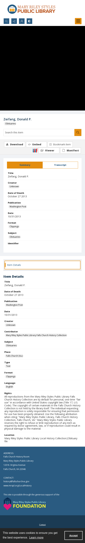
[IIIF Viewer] (48, 150)
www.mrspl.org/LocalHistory (17, 485)
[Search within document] (77, 132)
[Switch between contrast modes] (29, 21)
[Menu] (78, 21)
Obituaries (10, 123)
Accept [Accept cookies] (73, 535)
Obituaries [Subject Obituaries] (15, 236)
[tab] (24, 165)
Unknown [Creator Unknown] (14, 186)
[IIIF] (35, 150)
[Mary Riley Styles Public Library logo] (31, 9)
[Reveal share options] (14, 21)
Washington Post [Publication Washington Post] (18, 206)
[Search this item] (39, 132)
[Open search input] (6, 21)
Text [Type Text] (8, 366)
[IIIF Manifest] (70, 150)
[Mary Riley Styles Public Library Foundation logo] (24, 504)
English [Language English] (9, 386)
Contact (42, 524)
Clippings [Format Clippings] (14, 226)
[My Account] (22, 21)
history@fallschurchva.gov (16, 481)
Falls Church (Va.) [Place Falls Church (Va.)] (14, 355)
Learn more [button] (36, 537)
